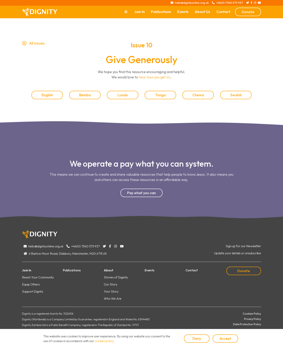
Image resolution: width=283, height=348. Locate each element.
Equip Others (31, 284)
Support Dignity (32, 291)
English (47, 95)
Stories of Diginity (116, 277)
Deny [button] (197, 338)
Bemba (85, 95)
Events (182, 11)
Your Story (111, 291)
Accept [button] (225, 338)
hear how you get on (154, 77)
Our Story (110, 284)
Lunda (123, 95)
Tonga (160, 95)
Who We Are (112, 298)
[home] (39, 12)
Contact (223, 11)
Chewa (198, 95)
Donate (248, 12)
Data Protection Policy (247, 324)
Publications (161, 11)
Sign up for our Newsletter (243, 246)
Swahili (236, 95)
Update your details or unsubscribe (237, 253)
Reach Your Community (38, 277)
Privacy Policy (252, 319)
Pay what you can (141, 193)
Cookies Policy (252, 313)
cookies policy (104, 341)
